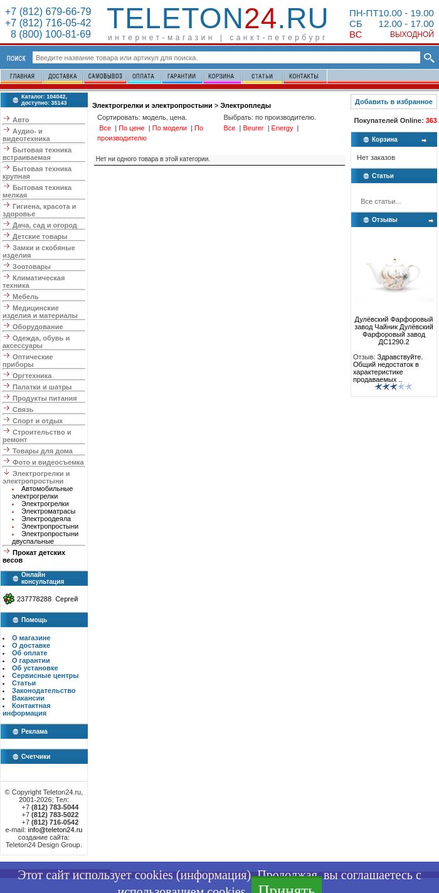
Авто (21, 120)
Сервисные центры (45, 675)
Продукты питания (45, 398)
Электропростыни (49, 526)
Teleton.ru (218, 18)
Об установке (35, 668)
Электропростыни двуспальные (45, 537)
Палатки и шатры (42, 387)
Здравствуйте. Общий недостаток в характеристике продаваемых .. (388, 368)
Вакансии (28, 698)
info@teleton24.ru (55, 829)
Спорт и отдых (38, 421)
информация (213, 875)
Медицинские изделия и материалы (40, 311)
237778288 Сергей (47, 599)
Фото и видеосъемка (48, 462)
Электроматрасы (48, 511)
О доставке (31, 645)
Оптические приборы (28, 360)
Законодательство (44, 690)
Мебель (26, 296)
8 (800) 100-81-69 (48, 34)
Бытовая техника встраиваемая (37, 153)
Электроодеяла (46, 518)
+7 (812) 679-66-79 (48, 11)
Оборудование (38, 326)
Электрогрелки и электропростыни (36, 477)
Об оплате (29, 653)
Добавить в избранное (394, 101)
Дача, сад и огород (45, 225)
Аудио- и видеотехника (26, 134)
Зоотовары (32, 266)
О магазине (31, 638)
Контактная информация (27, 709)
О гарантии (31, 660)
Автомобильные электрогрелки (42, 492)
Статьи (24, 683)
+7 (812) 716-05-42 (48, 23)
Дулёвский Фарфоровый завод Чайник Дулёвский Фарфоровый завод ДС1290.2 (394, 327)
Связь (23, 409)
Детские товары (40, 236)
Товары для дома (43, 451)
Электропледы (245, 105)
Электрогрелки (45, 503)
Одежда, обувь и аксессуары (36, 341)
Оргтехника (32, 375)
